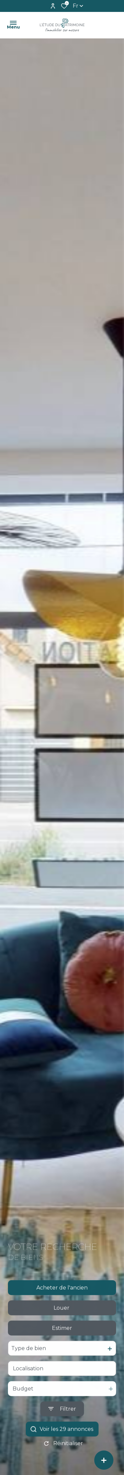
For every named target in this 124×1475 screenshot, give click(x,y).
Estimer (62, 1342)
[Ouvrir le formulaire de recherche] (62, 1422)
